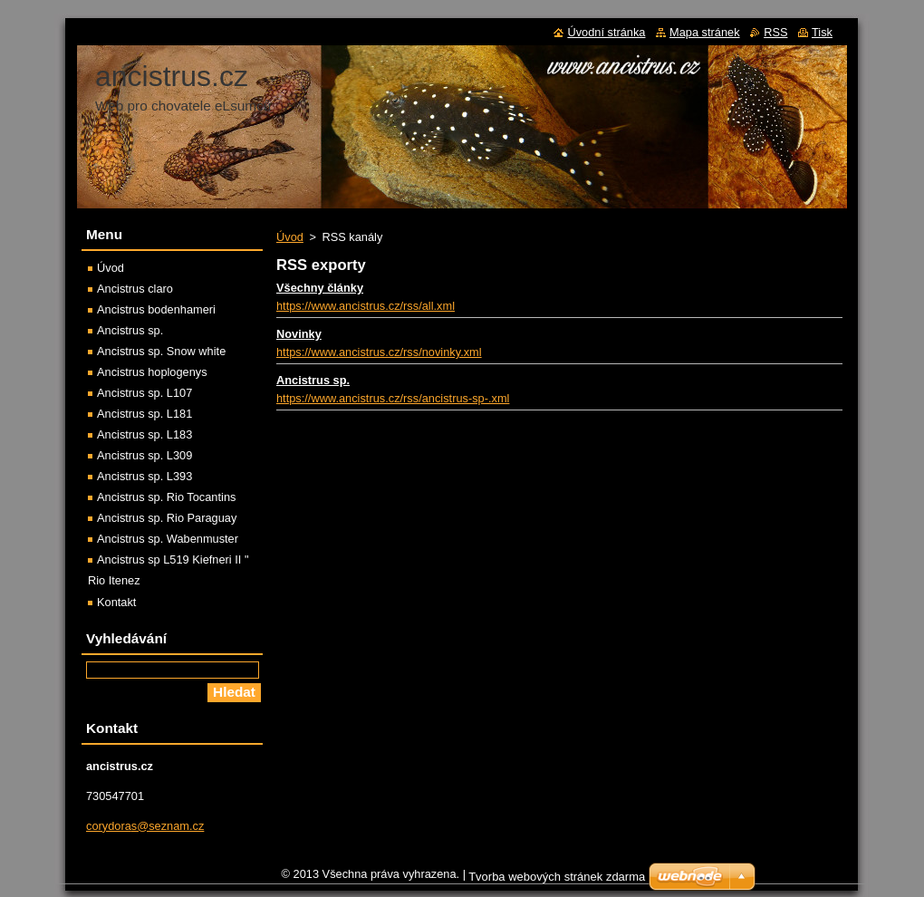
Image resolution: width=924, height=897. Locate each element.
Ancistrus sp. (313, 380)
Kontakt (116, 602)
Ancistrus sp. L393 (144, 476)
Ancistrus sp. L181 (144, 413)
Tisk (822, 32)
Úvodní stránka (606, 32)
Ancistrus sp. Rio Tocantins (166, 497)
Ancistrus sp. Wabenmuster (167, 538)
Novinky (299, 334)
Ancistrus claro (135, 288)
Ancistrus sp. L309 (144, 455)
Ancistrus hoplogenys (152, 372)
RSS (775, 32)
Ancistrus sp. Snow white (161, 351)
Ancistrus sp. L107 (144, 393)
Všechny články (319, 287)
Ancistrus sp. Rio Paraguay (166, 518)
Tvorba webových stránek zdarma (556, 881)
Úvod (289, 237)
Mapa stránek (704, 32)
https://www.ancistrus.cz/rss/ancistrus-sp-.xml (392, 398)
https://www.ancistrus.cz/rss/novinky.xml (379, 352)
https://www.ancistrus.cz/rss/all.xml (365, 306)
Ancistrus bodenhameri (156, 309)
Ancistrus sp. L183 (144, 434)
